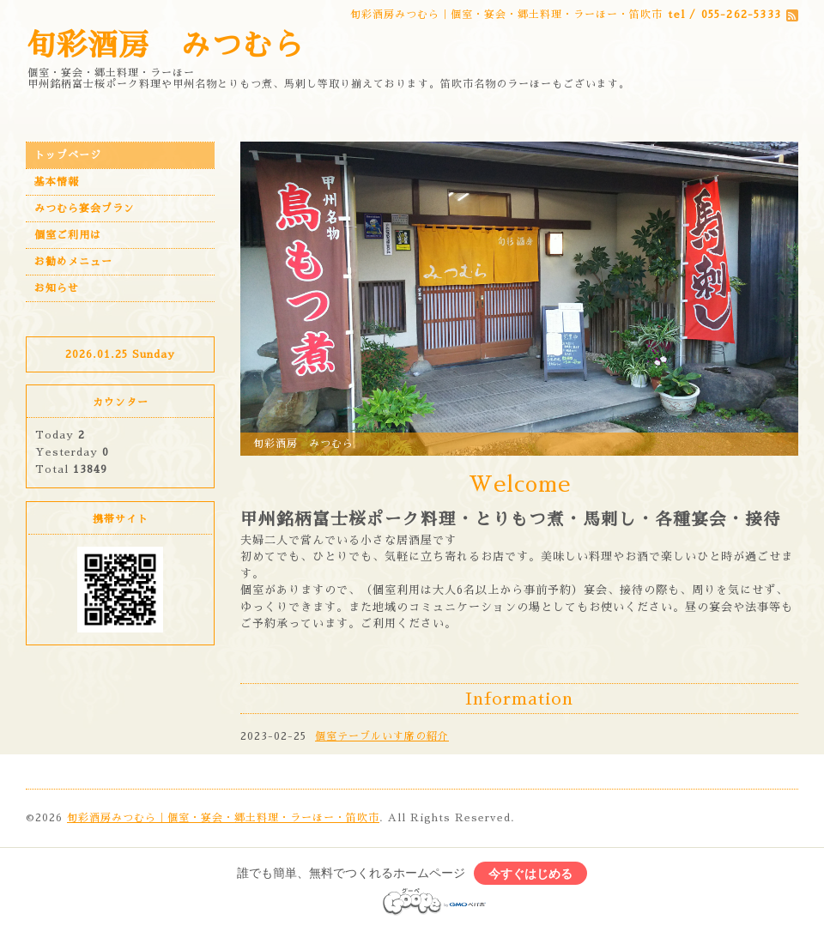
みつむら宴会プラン (84, 208)
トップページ (67, 155)
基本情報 (56, 182)
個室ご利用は (67, 235)
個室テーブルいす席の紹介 (382, 736)
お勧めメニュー (73, 262)
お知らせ (56, 288)
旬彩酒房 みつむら (165, 46)
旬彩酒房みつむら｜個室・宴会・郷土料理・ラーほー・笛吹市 (223, 818)
